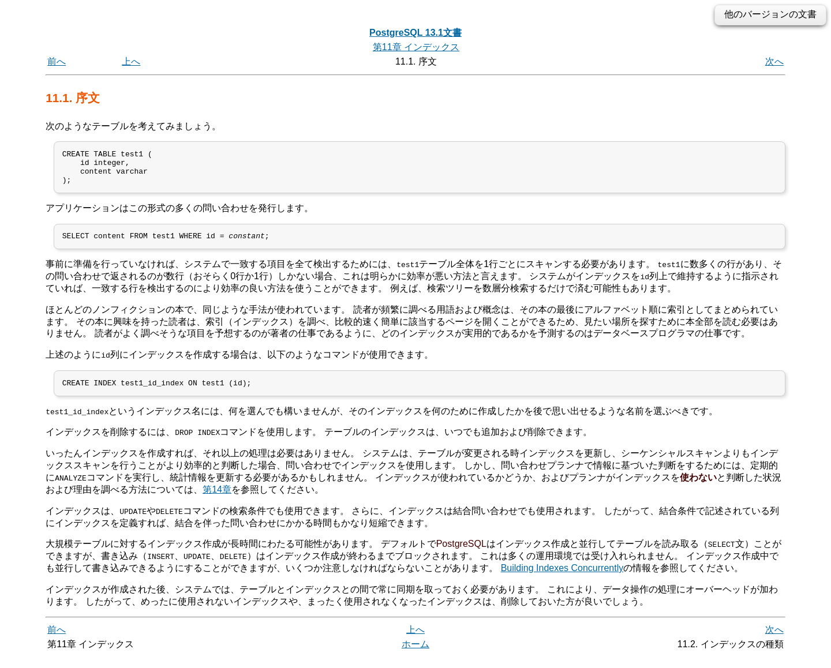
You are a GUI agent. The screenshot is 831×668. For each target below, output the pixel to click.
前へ (56, 61)
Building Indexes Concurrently (562, 578)
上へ (131, 61)
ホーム (415, 655)
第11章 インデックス (416, 47)
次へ (774, 61)
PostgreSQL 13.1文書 (415, 32)
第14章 (217, 500)
